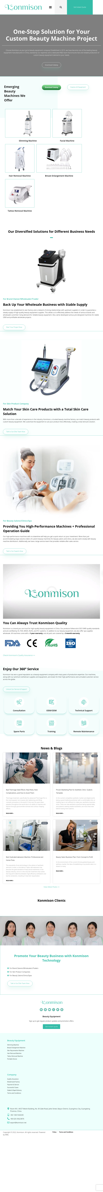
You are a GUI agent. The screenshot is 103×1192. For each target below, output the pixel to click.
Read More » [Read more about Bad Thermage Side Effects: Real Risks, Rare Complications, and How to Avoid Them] (10, 813)
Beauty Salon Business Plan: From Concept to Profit (76, 857)
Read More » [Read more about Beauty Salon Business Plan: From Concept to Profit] (60, 871)
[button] (61, 7)
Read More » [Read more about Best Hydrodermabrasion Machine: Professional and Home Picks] (10, 881)
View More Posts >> (51, 887)
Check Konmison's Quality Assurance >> (20, 655)
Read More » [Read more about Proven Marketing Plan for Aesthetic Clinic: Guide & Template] (60, 813)
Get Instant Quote (80, 7)
